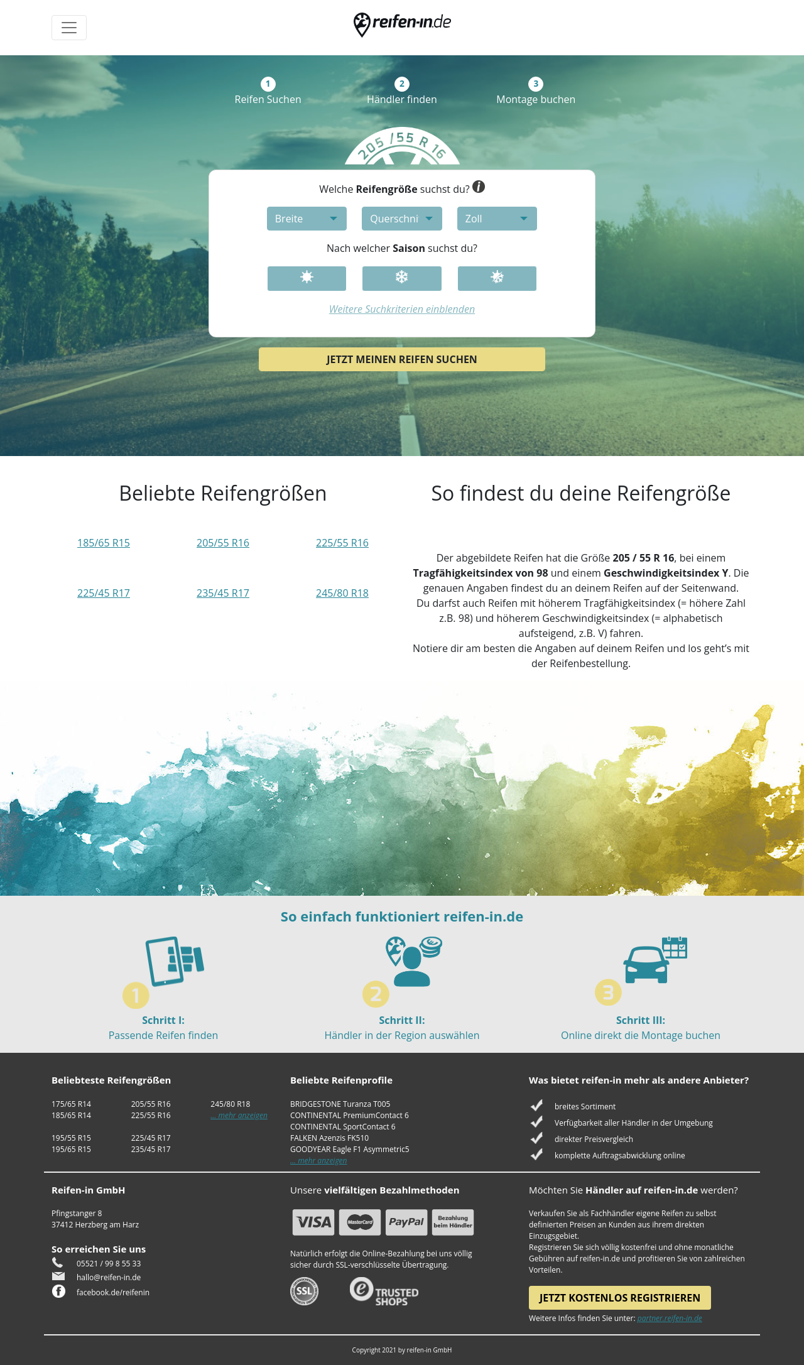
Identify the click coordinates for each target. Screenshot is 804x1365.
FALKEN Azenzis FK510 (329, 1138)
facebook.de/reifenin (113, 1292)
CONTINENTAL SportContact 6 (343, 1126)
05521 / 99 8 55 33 (109, 1263)
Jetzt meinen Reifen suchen (402, 359)
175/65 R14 (71, 1104)
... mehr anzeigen (239, 1115)
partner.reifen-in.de (670, 1318)
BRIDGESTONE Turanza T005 (340, 1104)
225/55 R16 (342, 543)
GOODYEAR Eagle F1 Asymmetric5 (350, 1149)
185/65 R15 (103, 543)
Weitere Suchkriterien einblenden (402, 309)
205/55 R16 (223, 543)
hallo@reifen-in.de (109, 1277)
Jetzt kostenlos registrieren (620, 1298)
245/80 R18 (342, 593)
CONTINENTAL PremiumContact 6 (349, 1115)
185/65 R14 (71, 1115)
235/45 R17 (223, 593)
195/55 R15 (71, 1138)
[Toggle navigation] (69, 27)
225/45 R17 (103, 593)
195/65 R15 (71, 1149)
